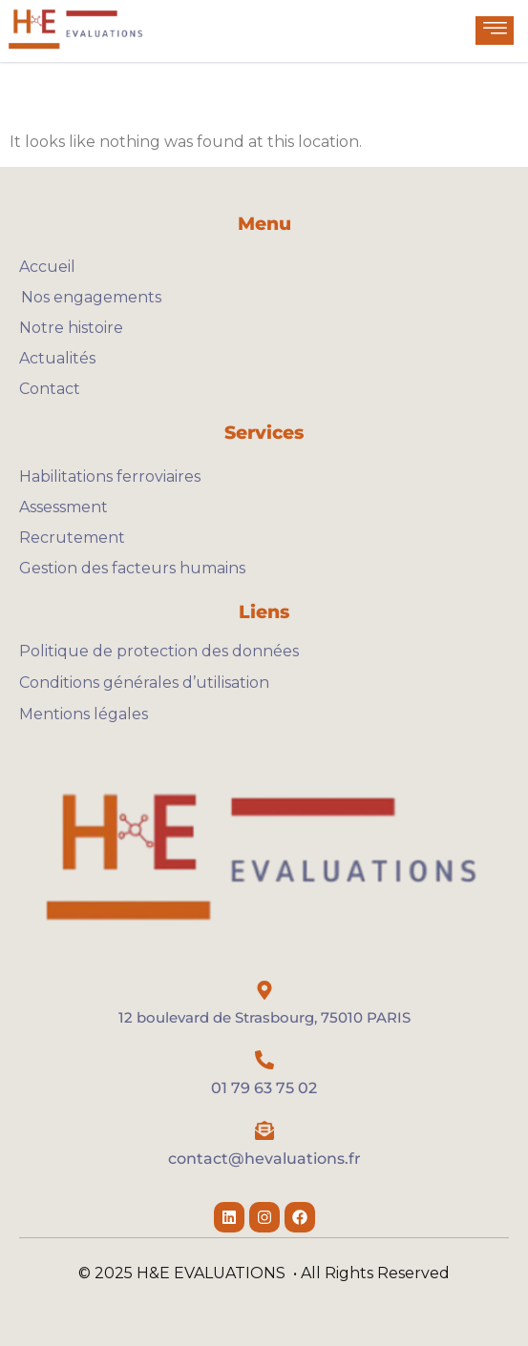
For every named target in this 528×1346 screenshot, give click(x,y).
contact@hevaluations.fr (264, 1158)
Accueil (47, 267)
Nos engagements (90, 297)
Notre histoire (71, 328)
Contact (49, 389)
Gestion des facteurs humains (132, 568)
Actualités (57, 358)
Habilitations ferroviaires (110, 476)
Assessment (63, 507)
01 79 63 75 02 (264, 1088)
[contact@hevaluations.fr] (264, 1130)
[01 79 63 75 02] (264, 1059)
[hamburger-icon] (494, 30)
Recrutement (72, 537)
